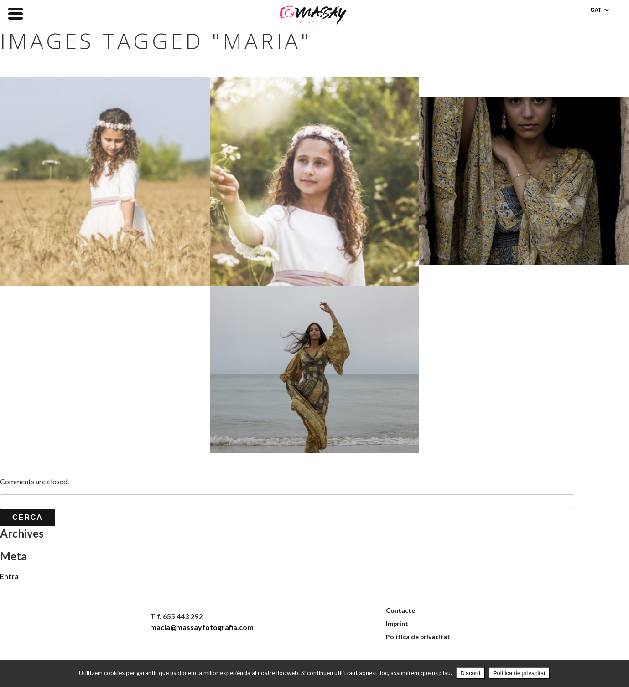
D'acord (470, 673)
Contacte (400, 610)
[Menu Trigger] (15, 13)
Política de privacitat (418, 637)
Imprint (397, 623)
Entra (9, 576)
